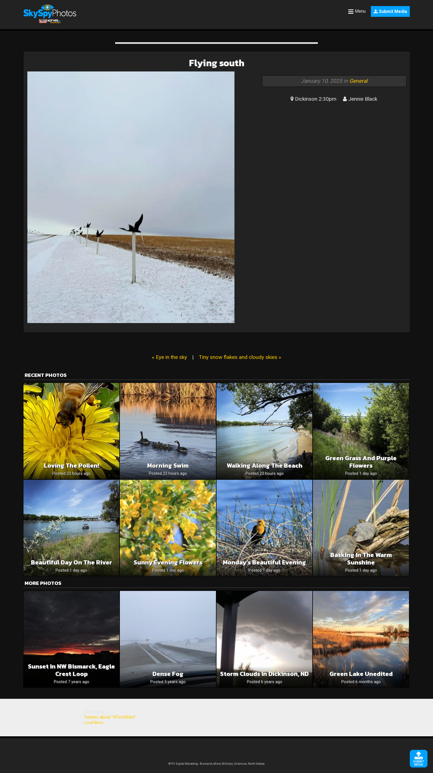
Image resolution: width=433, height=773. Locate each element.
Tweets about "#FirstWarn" (110, 717)
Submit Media (390, 11)
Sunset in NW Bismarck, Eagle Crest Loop (71, 670)
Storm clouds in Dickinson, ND (264, 674)
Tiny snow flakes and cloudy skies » (240, 357)
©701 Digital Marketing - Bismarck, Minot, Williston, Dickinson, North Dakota (216, 763)
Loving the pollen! (71, 465)
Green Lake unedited (361, 674)
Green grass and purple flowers (361, 461)
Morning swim (168, 465)
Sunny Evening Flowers (168, 562)
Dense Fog (167, 674)
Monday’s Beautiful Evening (264, 562)
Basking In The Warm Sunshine (361, 558)
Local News (94, 722)
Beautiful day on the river (71, 562)
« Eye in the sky (169, 357)
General (358, 81)
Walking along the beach (264, 465)
